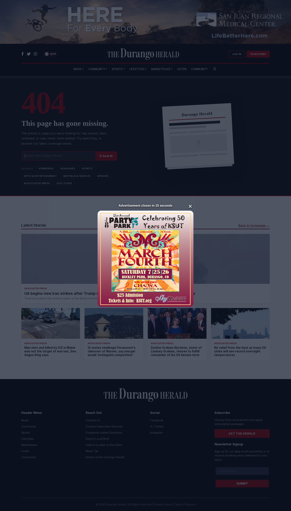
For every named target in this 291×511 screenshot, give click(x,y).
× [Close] (190, 206)
